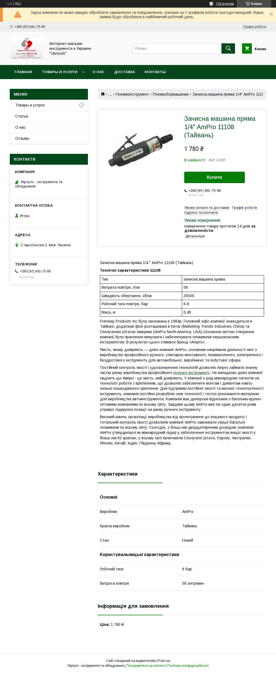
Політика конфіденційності (188, 666)
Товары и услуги (59, 72)
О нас (98, 72)
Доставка (124, 72)
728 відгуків (225, 4)
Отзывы (22, 138)
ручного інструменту (191, 372)
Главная (23, 72)
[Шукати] (228, 48)
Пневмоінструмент (132, 94)
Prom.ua (163, 661)
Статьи (21, 116)
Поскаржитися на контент (145, 666)
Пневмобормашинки (171, 94)
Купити (214, 177)
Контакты (155, 72)
